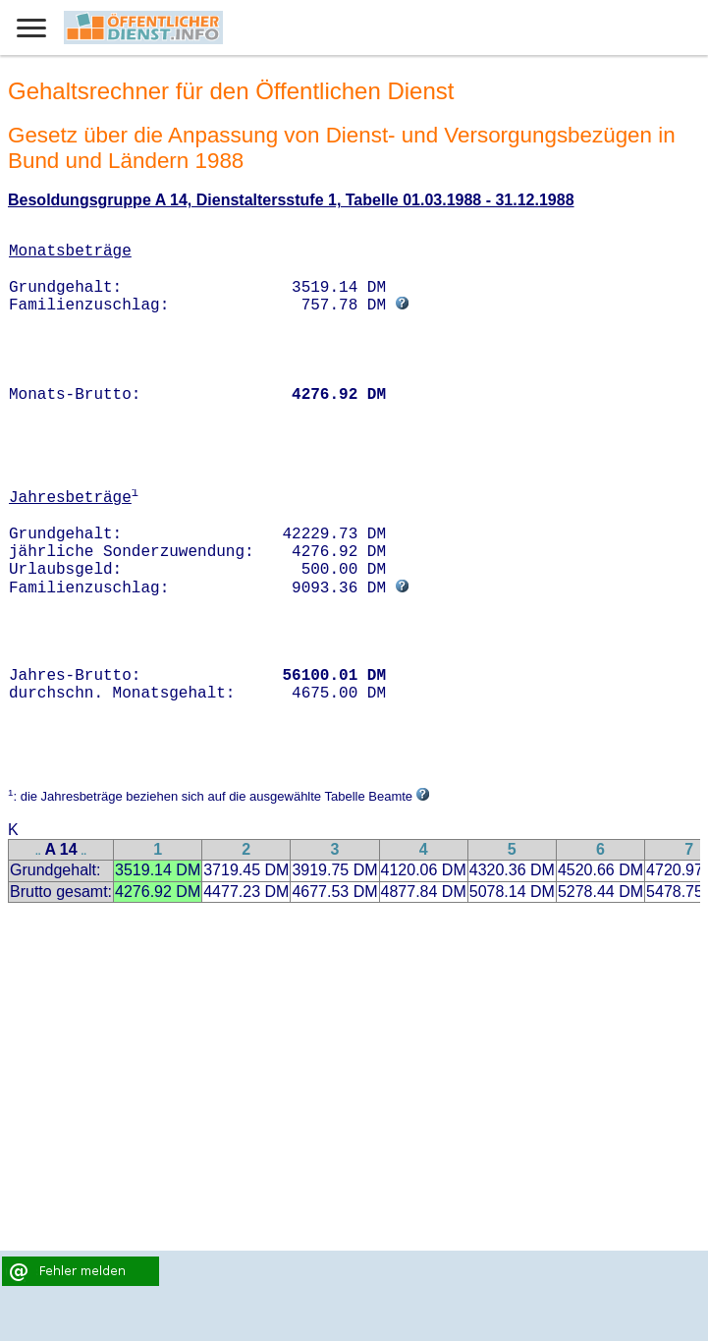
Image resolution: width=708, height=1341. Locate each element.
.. (38, 851)
